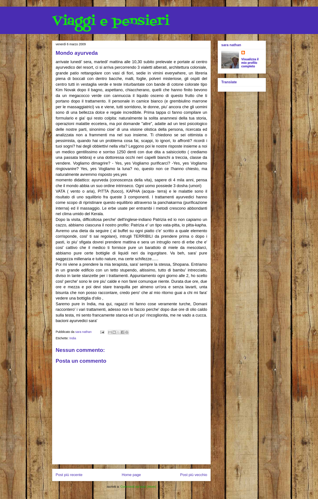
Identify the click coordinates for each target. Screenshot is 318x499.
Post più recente (69, 475)
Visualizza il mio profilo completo (250, 62)
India (72, 338)
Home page (131, 475)
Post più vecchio (193, 475)
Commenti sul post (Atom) (138, 486)
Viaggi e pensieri (110, 21)
